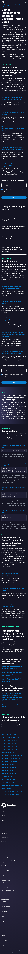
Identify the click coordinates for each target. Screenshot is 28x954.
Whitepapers (4, 938)
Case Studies (4, 933)
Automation (4, 865)
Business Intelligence (6, 867)
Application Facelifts (6, 858)
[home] (2, 2)
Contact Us (4, 843)
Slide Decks (4, 940)
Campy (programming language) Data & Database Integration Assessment (13, 679)
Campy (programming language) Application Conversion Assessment (13, 668)
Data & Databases (5, 880)
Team (2, 818)
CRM (2, 875)
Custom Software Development (8, 872)
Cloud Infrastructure (6, 870)
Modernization (4, 831)
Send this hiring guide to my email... (13, 180)
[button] (25, 2)
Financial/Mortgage (6, 906)
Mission (3, 820)
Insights (3, 945)
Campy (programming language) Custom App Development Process (13, 699)
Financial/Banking (5, 904)
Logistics (3, 919)
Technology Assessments (7, 890)
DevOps (3, 882)
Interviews (3, 935)
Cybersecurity (4, 877)
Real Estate (4, 924)
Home (2, 951)
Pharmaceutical (5, 921)
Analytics (3, 855)
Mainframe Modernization (7, 887)
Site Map (22, 951)
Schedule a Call (5, 841)
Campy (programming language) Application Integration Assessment (13, 673)
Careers (3, 823)
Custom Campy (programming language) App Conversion (13, 694)
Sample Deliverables (6, 943)
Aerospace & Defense (6, 899)
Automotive (4, 901)
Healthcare (4, 914)
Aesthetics (4, 833)
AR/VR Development (6, 862)
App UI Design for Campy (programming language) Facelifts (13, 704)
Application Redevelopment (8, 860)
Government (4, 911)
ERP (2, 885)
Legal (2, 916)
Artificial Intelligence (6, 852)
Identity (3, 815)
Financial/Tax (4, 909)
